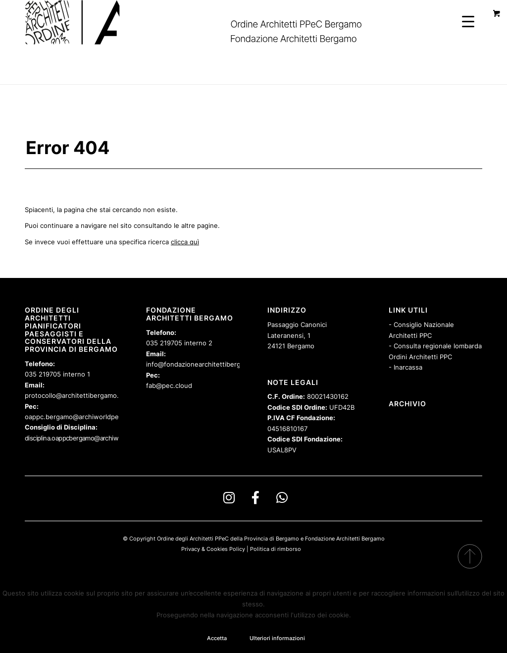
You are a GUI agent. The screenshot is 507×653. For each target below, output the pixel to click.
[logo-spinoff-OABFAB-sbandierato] (206, 22)
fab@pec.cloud (169, 385)
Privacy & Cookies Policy (213, 548)
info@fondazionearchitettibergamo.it (202, 364)
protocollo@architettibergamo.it (74, 395)
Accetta (217, 638)
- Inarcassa (405, 367)
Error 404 (67, 148)
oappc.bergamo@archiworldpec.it (76, 417)
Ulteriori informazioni (277, 638)
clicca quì (185, 242)
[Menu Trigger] (468, 21)
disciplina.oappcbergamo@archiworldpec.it (85, 438)
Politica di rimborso (275, 548)
